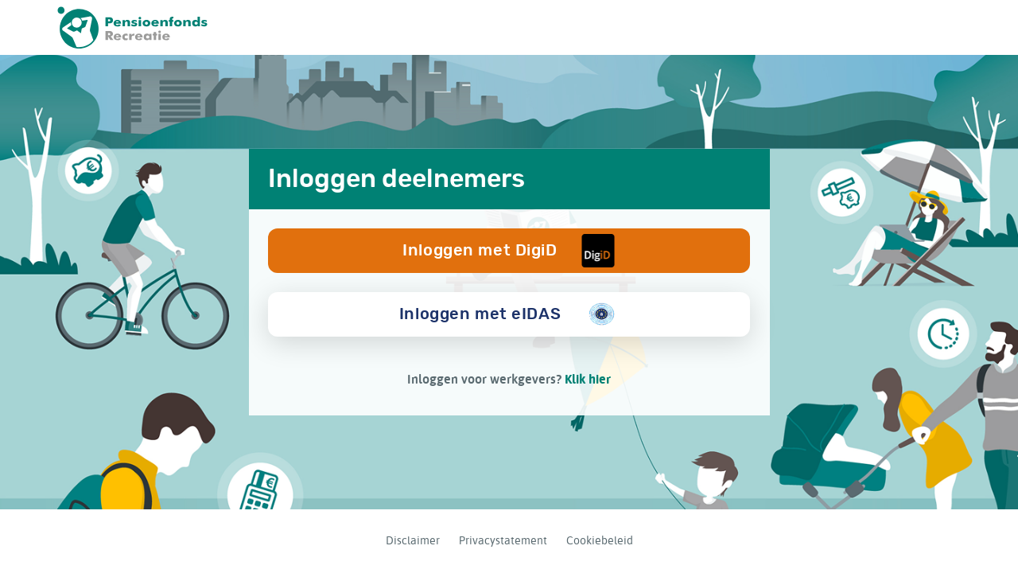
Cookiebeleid (599, 540)
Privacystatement (503, 540)
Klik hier (588, 379)
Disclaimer (413, 540)
